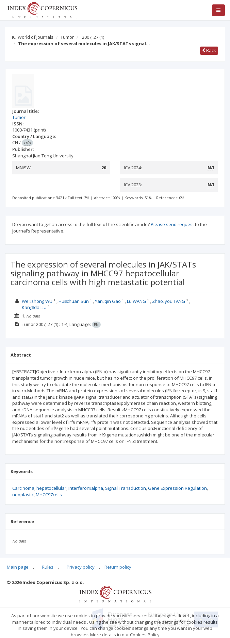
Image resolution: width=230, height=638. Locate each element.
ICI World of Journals (32, 37)
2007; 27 (93, 37)
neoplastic (23, 495)
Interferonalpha (85, 488)
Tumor (67, 37)
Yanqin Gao (108, 301)
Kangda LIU (34, 307)
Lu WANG (136, 301)
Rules (47, 567)
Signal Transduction (125, 488)
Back (209, 50)
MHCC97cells (49, 495)
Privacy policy (81, 567)
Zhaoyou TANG (168, 301)
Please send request (172, 224)
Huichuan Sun (74, 301)
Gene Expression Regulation (177, 488)
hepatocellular (51, 488)
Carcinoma (23, 488)
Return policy (117, 567)
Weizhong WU (37, 301)
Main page (18, 567)
